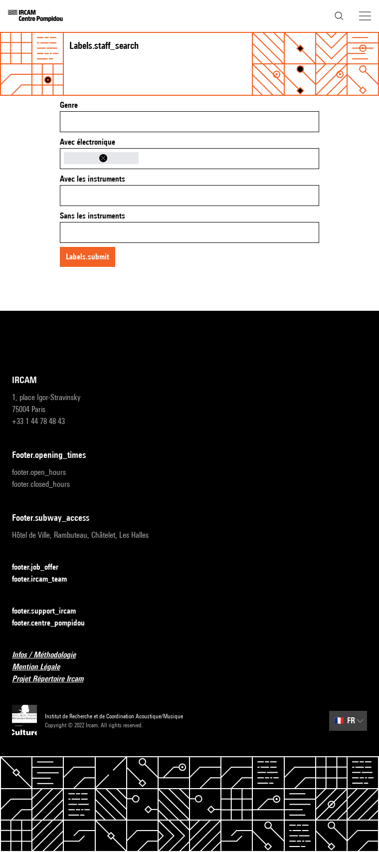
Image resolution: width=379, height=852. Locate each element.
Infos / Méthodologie (50, 655)
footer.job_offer (41, 567)
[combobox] (189, 121)
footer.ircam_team (45, 579)
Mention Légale (42, 667)
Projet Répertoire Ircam (53, 679)
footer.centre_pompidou (54, 623)
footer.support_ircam (50, 611)
